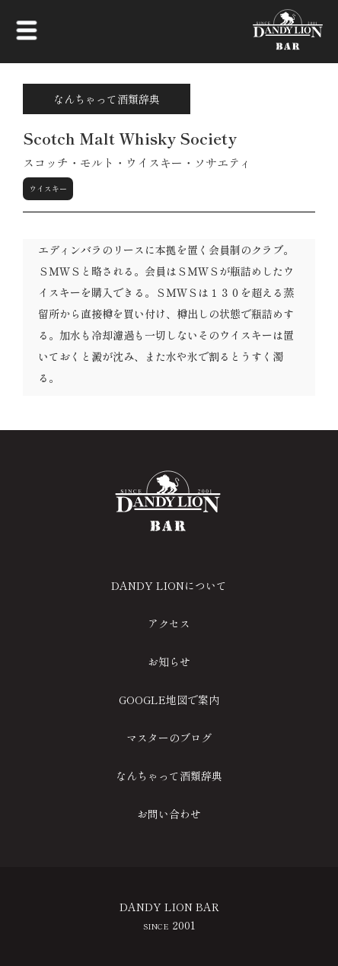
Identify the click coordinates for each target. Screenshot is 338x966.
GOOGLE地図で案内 (169, 699)
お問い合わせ (169, 813)
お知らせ (169, 661)
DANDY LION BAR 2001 (169, 916)
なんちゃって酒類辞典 (169, 775)
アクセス (169, 623)
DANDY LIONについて (169, 585)
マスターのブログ (169, 737)
